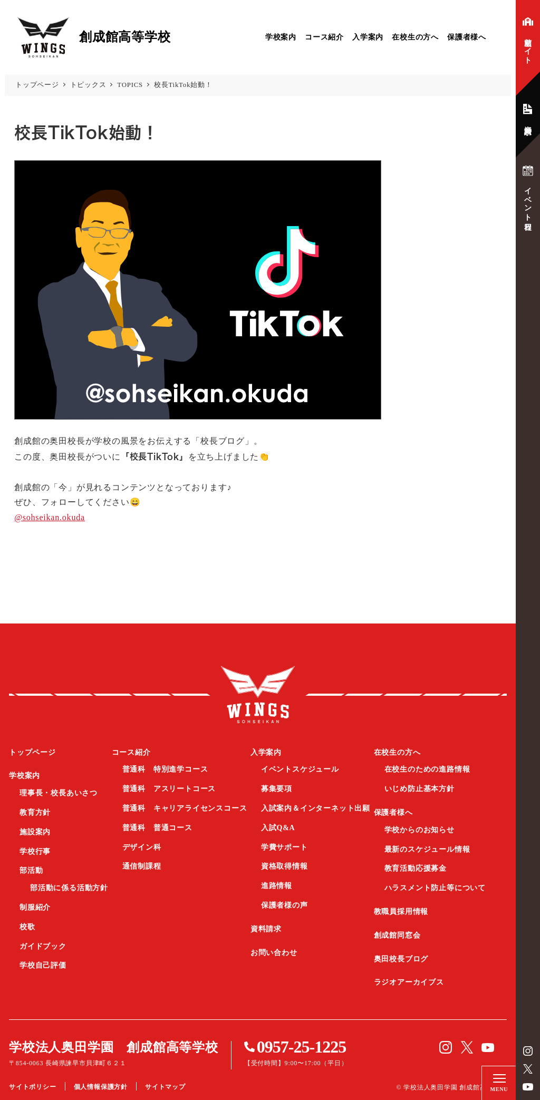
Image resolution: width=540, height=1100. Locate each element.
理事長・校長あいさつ (59, 793)
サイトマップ (165, 1087)
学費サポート (284, 847)
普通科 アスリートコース (169, 789)
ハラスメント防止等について (435, 888)
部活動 (31, 870)
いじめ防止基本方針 (419, 789)
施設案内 (35, 832)
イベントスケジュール (300, 769)
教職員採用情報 (401, 912)
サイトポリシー (32, 1087)
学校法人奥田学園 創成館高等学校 (113, 1047)
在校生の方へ (415, 37)
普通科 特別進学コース (165, 769)
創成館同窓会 (397, 935)
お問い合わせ (273, 953)
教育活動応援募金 (415, 868)
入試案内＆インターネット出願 (315, 808)
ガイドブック (43, 946)
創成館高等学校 (258, 695)
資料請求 (266, 929)
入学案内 (367, 37)
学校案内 (280, 37)
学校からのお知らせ (419, 830)
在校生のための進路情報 (427, 769)
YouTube (528, 1087)
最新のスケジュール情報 (427, 849)
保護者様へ (466, 37)
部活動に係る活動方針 (69, 888)
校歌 (27, 927)
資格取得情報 (284, 866)
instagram (528, 1051)
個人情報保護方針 (101, 1087)
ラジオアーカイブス (409, 982)
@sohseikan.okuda (49, 517)
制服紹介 (35, 907)
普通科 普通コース (157, 828)
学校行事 (35, 851)
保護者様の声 (284, 905)
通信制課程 (141, 866)
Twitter (528, 1069)
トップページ (32, 752)
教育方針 (35, 812)
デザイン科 (141, 847)
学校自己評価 (43, 965)
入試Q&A (278, 828)
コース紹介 (324, 37)
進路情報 (276, 886)
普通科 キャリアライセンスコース (184, 808)
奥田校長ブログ (401, 959)
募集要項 (276, 789)
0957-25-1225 (301, 1047)
